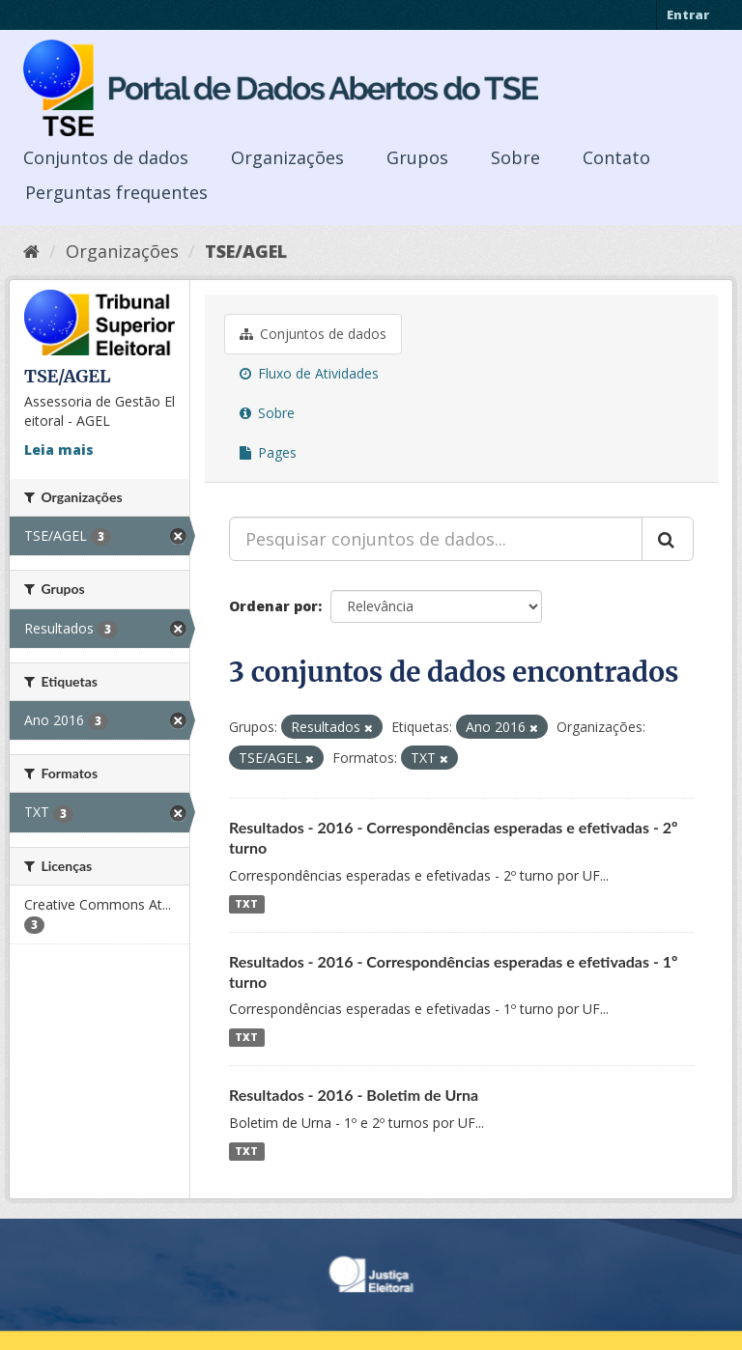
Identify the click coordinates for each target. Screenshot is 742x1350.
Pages (268, 452)
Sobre (515, 157)
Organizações (287, 157)
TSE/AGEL (246, 251)
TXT (246, 904)
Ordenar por (273, 606)
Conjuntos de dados (105, 157)
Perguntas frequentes (116, 192)
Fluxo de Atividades (309, 373)
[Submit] (668, 539)
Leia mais (59, 449)
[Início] (31, 251)
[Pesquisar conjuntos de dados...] (435, 539)
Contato (616, 157)
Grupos (417, 157)
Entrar (688, 14)
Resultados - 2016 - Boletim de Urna (353, 1094)
